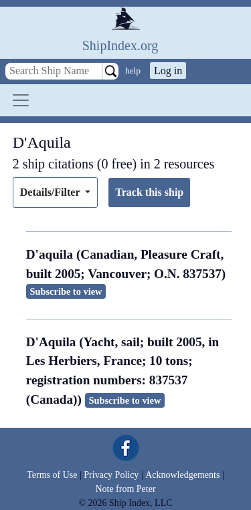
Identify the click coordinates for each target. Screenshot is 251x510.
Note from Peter (125, 489)
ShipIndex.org (120, 45)
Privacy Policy (111, 475)
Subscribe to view (66, 291)
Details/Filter (51, 192)
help (133, 71)
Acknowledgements (182, 475)
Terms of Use (52, 475)
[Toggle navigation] (21, 100)
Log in (168, 70)
